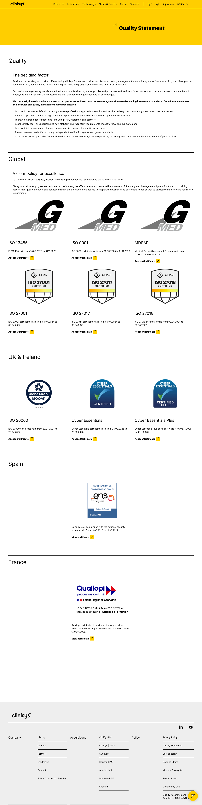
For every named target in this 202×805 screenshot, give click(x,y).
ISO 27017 (81, 313)
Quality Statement (172, 745)
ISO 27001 (17, 313)
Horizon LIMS (106, 762)
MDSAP (142, 242)
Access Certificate (18, 257)
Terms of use (169, 778)
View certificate (80, 537)
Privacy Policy (170, 737)
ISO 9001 (80, 242)
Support (158, 4)
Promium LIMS (106, 778)
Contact (150, 4)
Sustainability (170, 753)
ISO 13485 (18, 242)
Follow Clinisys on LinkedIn (52, 778)
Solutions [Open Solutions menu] (58, 4)
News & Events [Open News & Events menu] (108, 4)
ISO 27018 (144, 313)
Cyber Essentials (87, 420)
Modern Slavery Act (173, 770)
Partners (42, 753)
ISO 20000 (18, 420)
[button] (169, 4)
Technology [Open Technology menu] (89, 4)
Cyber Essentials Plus (154, 420)
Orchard (103, 786)
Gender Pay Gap (171, 786)
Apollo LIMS (105, 770)
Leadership (43, 762)
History (41, 737)
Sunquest (104, 753)
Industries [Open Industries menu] (73, 4)
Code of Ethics (170, 762)
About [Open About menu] (123, 4)
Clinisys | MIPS (107, 745)
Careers (134, 4)
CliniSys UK (105, 737)
